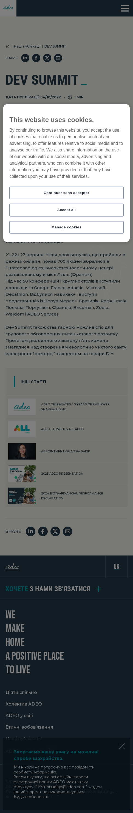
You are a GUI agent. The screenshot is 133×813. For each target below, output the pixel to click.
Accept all (66, 210)
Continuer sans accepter (66, 193)
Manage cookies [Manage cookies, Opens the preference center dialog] (67, 227)
